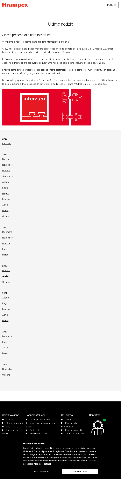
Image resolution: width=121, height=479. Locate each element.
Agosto (5, 182)
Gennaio (6, 216)
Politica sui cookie (72, 430)
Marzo (5, 210)
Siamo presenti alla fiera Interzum (26, 35)
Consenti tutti (80, 471)
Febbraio (6, 143)
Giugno (5, 193)
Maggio (6, 199)
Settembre (7, 176)
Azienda (67, 419)
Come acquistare (12, 423)
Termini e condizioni (73, 433)
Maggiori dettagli (42, 464)
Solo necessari (41, 471)
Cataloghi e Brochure (38, 419)
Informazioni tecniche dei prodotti (40, 425)
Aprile (5, 204)
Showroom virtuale (37, 433)
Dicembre (7, 159)
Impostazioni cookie (10, 432)
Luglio (5, 187)
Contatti (8, 419)
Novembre (7, 165)
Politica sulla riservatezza (69, 425)
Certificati (32, 430)
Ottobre (6, 170)
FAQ (6, 426)
